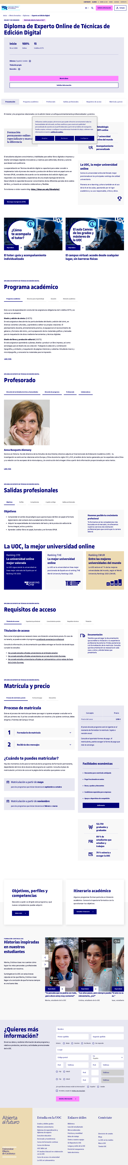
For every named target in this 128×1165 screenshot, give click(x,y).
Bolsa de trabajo (73, 1105)
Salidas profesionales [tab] (68, 471)
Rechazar (64, 138)
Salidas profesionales (70, 22)
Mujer (68, 1012)
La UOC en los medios (105, 1109)
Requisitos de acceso (94, 22)
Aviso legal (90, 1157)
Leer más (8, 328)
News (111, 2)
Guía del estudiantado (75, 1096)
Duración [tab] (53, 268)
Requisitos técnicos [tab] (73, 590)
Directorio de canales (105, 1102)
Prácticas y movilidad (75, 1102)
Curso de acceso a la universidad (48, 1126)
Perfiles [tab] (21, 471)
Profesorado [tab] (70, 361)
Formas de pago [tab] (37, 667)
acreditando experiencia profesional (50, 608)
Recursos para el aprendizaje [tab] (35, 268)
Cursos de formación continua (47, 1111)
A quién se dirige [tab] (51, 471)
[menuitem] (10, 22)
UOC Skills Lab (42, 1117)
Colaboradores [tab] (85, 361)
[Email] (90, 1019)
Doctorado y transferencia (46, 1108)
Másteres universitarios (45, 1096)
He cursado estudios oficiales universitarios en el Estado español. (33, 622)
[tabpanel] (64, 303)
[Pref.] (60, 1034)
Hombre (77, 1012)
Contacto (123, 2)
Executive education (44, 1104)
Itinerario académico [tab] (69, 268)
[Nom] (90, 998)
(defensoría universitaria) (70, 1157)
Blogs (100, 1106)
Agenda (116, 2)
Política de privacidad (78, 1060)
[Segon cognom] (107, 1006)
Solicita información (104, 8)
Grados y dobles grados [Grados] (45, 1093)
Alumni (94, 2)
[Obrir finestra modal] (55, 957)
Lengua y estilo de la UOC (76, 1115)
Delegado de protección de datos (47, 1160)
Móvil (68, 1040)
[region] (64, 130)
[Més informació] (104, 56)
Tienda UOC (102, 1115)
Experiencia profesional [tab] (33, 590)
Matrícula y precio (116, 22)
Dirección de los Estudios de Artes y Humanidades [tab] (22, 361)
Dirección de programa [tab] (52, 361)
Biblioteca (71, 1093)
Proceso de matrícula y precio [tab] (15, 667)
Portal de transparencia (76, 1118)
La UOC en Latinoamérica (45, 1129)
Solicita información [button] (67, 1068)
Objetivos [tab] (9, 471)
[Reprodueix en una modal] (14, 216)
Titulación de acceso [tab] (12, 590)
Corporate (87, 2)
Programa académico (30, 22)
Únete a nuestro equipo (76, 1108)
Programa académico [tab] (13, 268)
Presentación (10, 22)
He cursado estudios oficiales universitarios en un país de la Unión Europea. (37, 625)
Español (92, 1056)
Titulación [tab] (88, 590)
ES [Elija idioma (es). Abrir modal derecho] (87, 8)
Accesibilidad (63, 1160)
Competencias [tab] (34, 471)
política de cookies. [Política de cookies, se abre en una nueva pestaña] (57, 132)
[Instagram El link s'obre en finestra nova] (99, 1092)
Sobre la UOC (104, 2)
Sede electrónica (73, 1121)
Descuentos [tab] (52, 667)
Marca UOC (102, 1112)
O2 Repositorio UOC (74, 1112)
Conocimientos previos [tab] (53, 590)
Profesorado (50, 22)
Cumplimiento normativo (45, 1157)
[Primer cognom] (72, 1006)
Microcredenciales (74, 1099)
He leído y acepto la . (72, 1059)
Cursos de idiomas (43, 1114)
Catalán (102, 1056)
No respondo (99, 1012)
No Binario (87, 1012)
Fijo (60, 1040)
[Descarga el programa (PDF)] (16, 143)
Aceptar (45, 138)
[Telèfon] (77, 1034)
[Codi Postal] (72, 1026)
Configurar (84, 138)
